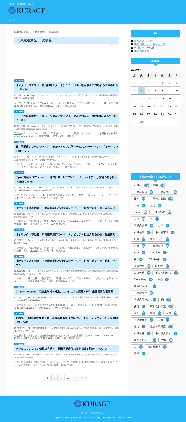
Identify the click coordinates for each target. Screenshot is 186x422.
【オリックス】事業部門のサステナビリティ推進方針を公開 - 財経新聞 (65, 234)
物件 (139, 199)
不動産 (47, 105)
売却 (139, 313)
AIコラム (13, 20)
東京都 (68, 105)
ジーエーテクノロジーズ (63, 297)
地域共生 (60, 214)
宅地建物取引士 (106, 297)
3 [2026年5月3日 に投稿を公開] (176, 82)
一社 (74, 95)
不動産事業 (143, 320)
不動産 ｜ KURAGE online (93, 413)
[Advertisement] (66, 60)
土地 (155, 205)
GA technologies (39, 297)
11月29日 (35, 354)
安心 (67, 214)
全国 (171, 313)
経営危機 (142, 266)
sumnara (34, 126)
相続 (139, 326)
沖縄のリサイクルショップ (149, 44)
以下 (163, 225)
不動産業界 (143, 225)
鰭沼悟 (45, 129)
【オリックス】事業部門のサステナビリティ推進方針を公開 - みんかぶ (65, 208)
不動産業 (142, 232)
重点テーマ (28, 217)
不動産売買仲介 (82, 297)
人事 (163, 320)
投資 (155, 313)
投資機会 (94, 328)
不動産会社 (167, 192)
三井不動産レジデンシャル (26, 160)
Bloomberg (143, 279)
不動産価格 (159, 246)
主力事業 (94, 297)
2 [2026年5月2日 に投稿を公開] (169, 82)
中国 (158, 185)
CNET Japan (36, 187)
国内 (46, 364)
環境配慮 (107, 214)
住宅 (139, 306)
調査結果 (29, 357)
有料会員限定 (161, 306)
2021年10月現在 (47, 354)
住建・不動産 (161, 326)
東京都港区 (24, 98)
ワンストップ (75, 126)
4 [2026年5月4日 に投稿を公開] (134, 90)
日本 (139, 239)
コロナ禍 (142, 273)
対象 (167, 340)
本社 (111, 126)
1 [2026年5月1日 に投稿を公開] (162, 82)
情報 (139, 353)
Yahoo (140, 212)
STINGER (127, 417)
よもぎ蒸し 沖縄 (143, 40)
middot (162, 266)
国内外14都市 (61, 354)
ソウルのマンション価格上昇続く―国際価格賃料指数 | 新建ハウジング (61, 348)
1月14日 (34, 157)
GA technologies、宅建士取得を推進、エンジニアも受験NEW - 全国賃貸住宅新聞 (64, 291)
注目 (32, 98)
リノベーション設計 (59, 126)
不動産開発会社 (166, 273)
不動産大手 (143, 293)
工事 (106, 126)
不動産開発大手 (145, 300)
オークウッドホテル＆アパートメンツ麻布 (57, 157)
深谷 (100, 214)
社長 (114, 214)
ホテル (74, 164)
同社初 (42, 160)
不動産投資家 (166, 333)
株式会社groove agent (31, 129)
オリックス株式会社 (65, 271)
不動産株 (142, 333)
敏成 (79, 214)
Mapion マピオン (38, 95)
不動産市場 (165, 232)
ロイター (158, 252)
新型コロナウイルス (145, 340)
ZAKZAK (74, 328)
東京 (115, 354)
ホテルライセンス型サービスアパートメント (97, 157)
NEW (49, 297)
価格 (86, 362)
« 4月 (141, 122)
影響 (139, 246)
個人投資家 (84, 328)
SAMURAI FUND (39, 328)
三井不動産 (161, 212)
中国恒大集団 (161, 199)
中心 (163, 279)
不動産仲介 (87, 126)
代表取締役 (98, 126)
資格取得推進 (34, 300)
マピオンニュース (63, 95)
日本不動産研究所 (104, 354)
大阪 (93, 354)
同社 (139, 219)
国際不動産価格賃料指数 (79, 354)
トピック (51, 95)
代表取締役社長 (145, 286)
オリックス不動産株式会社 (43, 214)
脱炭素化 (18, 217)
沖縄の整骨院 (142, 51)
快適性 (73, 214)
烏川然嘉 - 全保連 (144, 47)
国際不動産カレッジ (86, 95)
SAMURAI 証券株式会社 (58, 328)
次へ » (84, 377)
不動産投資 (143, 192)
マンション (159, 239)
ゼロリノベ (44, 126)
